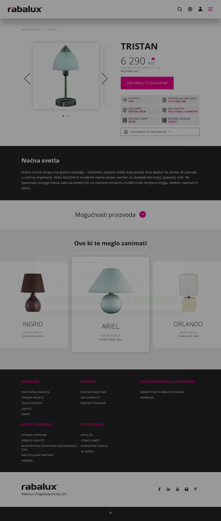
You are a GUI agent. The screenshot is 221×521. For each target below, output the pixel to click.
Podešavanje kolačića (67, 279)
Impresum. (90, 268)
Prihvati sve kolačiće (155, 279)
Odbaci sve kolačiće (111, 279)
